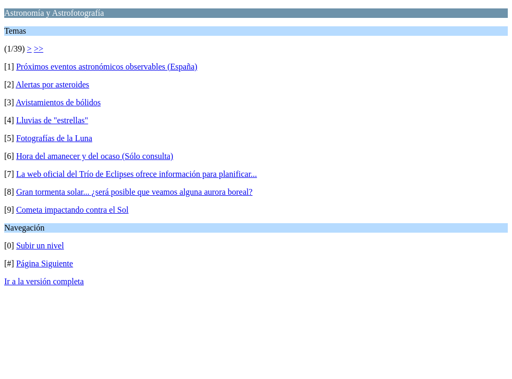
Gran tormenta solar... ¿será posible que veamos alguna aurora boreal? (134, 191)
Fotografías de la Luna (54, 138)
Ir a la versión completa (44, 281)
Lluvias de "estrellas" (52, 120)
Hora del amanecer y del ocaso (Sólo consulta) (94, 156)
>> (38, 48)
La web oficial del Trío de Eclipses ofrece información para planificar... (136, 173)
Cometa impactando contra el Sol (72, 209)
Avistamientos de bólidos (58, 102)
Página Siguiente (44, 263)
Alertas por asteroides (53, 84)
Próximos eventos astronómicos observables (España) (107, 66)
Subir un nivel (40, 245)
